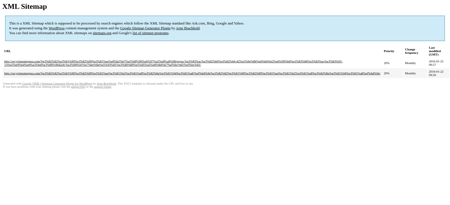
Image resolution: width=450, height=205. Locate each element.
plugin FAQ (78, 86)
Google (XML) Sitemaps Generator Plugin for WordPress (57, 83)
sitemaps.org (102, 33)
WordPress (57, 28)
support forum (102, 86)
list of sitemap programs (150, 33)
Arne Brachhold (187, 28)
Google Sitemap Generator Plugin (145, 28)
